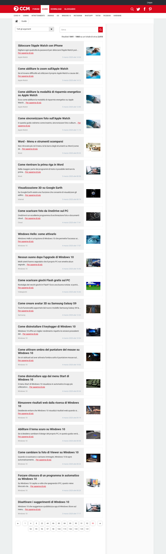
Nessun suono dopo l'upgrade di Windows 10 (46, 257)
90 (76, 523)
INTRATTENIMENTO (38, 16)
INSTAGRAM (78, 16)
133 (76, 529)
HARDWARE (117, 16)
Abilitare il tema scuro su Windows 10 (41, 429)
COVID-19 (17, 16)
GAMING (26, 16)
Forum (36, 9)
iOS (58, 16)
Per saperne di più (26, 53)
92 (87, 523)
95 (36, 529)
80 (59, 523)
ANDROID (51, 16)
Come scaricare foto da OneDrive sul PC (43, 211)
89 (70, 523)
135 (81, 529)
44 (48, 523)
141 (87, 529)
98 (53, 529)
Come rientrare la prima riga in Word (40, 164)
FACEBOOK (107, 16)
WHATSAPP (89, 16)
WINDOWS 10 (66, 16)
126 (70, 529)
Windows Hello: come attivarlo (37, 234)
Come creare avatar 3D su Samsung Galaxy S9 (47, 303)
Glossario (69, 9)
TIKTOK (98, 16)
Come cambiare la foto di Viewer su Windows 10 (48, 452)
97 (48, 529)
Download (56, 9)
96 (42, 529)
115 (64, 529)
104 (59, 529)
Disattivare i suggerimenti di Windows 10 (43, 502)
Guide (45, 9)
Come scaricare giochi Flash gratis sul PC (44, 280)
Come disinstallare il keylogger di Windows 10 (47, 326)
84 (65, 523)
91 (82, 523)
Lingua (149, 2)
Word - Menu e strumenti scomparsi (40, 141)
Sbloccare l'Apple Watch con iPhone (40, 45)
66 (53, 523)
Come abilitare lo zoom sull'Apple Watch (43, 68)
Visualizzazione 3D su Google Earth (40, 187)
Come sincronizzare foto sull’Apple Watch (44, 118)
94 (31, 529)
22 (42, 523)
